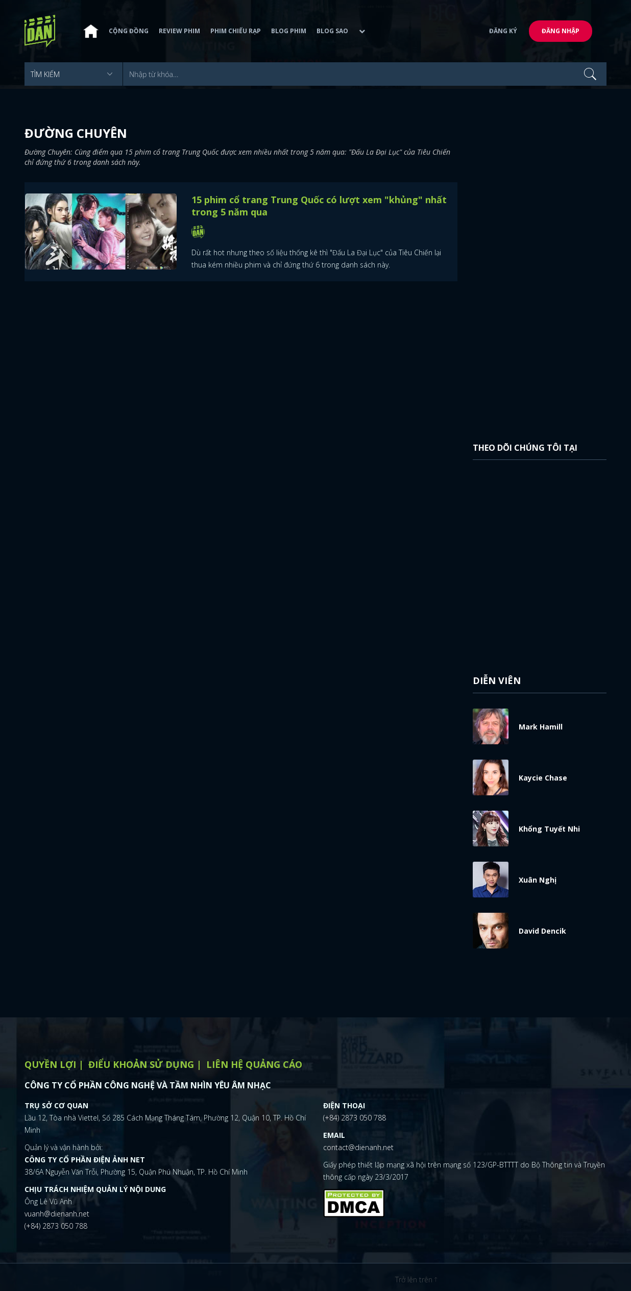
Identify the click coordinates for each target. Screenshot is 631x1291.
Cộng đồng (129, 31)
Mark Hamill (541, 727)
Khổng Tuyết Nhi (549, 829)
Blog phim (288, 31)
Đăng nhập (560, 31)
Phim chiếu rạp (235, 31)
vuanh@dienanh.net (57, 1214)
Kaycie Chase (543, 778)
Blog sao (332, 31)
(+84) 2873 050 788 (56, 1226)
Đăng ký (503, 31)
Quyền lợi (50, 1064)
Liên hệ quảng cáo (254, 1064)
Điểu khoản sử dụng (141, 1064)
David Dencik (542, 931)
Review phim (179, 31)
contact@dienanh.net (358, 1147)
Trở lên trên (416, 1279)
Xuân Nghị (537, 880)
